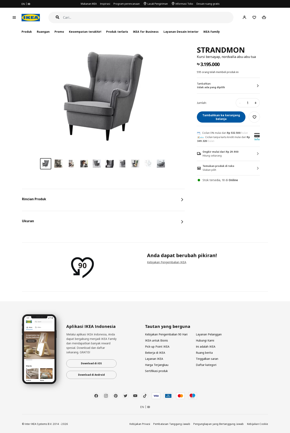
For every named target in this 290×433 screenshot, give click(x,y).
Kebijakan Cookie (257, 423)
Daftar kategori (206, 365)
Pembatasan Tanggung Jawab (171, 423)
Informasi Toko (184, 3)
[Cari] (148, 17)
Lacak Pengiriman (157, 3)
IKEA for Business (145, 32)
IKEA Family (211, 32)
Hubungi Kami (205, 340)
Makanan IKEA (89, 3)
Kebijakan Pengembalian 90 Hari (166, 334)
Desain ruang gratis (208, 3)
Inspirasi (105, 3)
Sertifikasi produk (156, 371)
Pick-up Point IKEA (157, 346)
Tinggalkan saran (207, 359)
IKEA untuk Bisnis (156, 340)
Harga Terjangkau (156, 365)
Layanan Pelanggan (209, 334)
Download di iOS (91, 363)
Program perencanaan (126, 3)
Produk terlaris (117, 32)
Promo (59, 32)
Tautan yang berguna (167, 326)
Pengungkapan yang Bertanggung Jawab (218, 423)
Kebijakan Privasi (140, 423)
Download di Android (91, 374)
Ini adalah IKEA (205, 346)
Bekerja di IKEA (155, 353)
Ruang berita (204, 353)
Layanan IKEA (154, 359)
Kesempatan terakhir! (85, 32)
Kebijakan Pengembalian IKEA (166, 262)
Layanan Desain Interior (181, 32)
